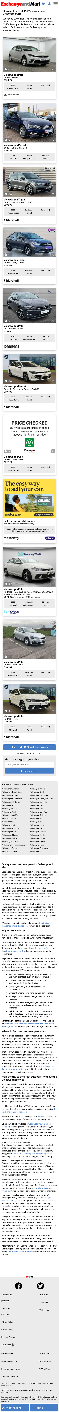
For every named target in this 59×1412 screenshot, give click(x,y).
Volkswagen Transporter (39, 848)
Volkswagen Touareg (38, 845)
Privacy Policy (7, 1322)
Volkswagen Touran (10, 848)
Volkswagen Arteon (37, 789)
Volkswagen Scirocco (38, 832)
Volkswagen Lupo (37, 825)
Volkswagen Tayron (37, 838)
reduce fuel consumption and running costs (32, 1153)
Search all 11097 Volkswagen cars (29, 747)
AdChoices (8, 1344)
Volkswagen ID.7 (36, 822)
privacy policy (6, 1385)
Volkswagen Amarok (10, 789)
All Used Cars (44, 1369)
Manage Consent (8, 1337)
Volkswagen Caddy (10, 795)
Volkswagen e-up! (9, 808)
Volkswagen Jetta (9, 825)
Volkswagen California (11, 802)
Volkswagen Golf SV (10, 815)
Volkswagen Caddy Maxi (12, 799)
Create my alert (29, 770)
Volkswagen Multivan (10, 828)
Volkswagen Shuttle (37, 835)
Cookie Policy (7, 1329)
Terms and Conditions (6, 1311)
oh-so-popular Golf (14, 951)
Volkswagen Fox (36, 808)
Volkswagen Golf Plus (38, 812)
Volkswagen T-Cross (10, 841)
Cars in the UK (45, 1361)
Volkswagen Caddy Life (39, 795)
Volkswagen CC (8, 805)
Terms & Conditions (10, 1376)
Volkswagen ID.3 (9, 818)
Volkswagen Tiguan (37, 841)
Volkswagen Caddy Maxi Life (41, 799)
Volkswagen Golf (9, 812)
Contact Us (44, 1302)
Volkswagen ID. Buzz (38, 815)
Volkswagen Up (36, 851)
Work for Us (44, 1310)
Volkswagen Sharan (10, 835)
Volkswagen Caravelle (38, 802)
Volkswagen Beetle (37, 792)
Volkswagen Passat (37, 828)
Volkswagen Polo (9, 832)
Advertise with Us (9, 1361)
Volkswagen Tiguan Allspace (13, 845)
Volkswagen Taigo (9, 838)
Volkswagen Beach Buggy (12, 792)
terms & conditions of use (37, 1383)
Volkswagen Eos (36, 805)
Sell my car (50, 538)
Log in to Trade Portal (10, 1369)
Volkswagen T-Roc (9, 851)
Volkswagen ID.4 (36, 818)
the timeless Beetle (43, 948)
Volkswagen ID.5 (9, 822)
